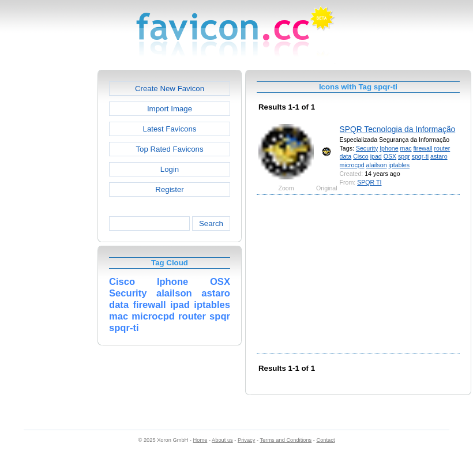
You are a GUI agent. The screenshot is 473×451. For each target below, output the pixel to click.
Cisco (361, 156)
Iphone (389, 148)
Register (169, 189)
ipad (376, 156)
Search (211, 223)
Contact (326, 440)
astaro (439, 156)
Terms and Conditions (285, 440)
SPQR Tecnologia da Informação (398, 129)
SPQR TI (369, 182)
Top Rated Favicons (169, 149)
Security (367, 148)
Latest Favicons (170, 129)
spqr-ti (420, 156)
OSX (390, 156)
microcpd (352, 164)
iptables (399, 164)
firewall (423, 148)
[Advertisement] (48, 243)
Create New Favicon (169, 88)
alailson (376, 164)
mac (406, 148)
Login (169, 169)
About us (222, 440)
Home (200, 440)
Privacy (246, 440)
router (442, 148)
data (346, 156)
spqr (404, 156)
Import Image (169, 108)
